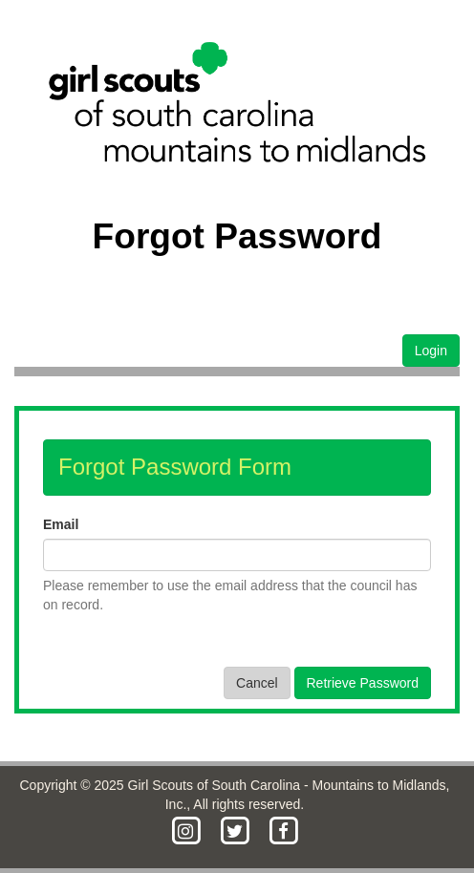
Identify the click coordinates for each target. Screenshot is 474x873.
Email (60, 524)
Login (431, 350)
